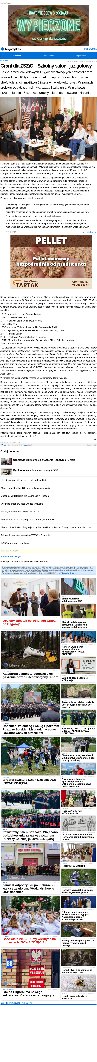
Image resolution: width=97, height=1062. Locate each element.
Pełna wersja (90, 49)
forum (7, 445)
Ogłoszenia (81, 56)
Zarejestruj (70, 573)
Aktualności (16, 56)
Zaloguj (64, 573)
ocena (27, 445)
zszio (8, 551)
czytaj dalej (89, 232)
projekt (15, 551)
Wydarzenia (49, 56)
